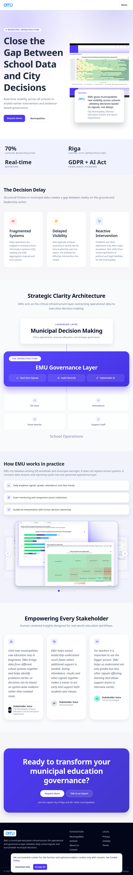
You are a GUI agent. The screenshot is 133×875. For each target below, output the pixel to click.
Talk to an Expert (79, 793)
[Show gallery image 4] (68, 591)
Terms (105, 845)
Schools (73, 840)
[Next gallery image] (125, 553)
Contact (74, 849)
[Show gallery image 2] (62, 591)
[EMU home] (8, 5)
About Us (74, 845)
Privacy (106, 836)
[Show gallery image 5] (71, 591)
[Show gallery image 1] (59, 591)
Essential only (22, 866)
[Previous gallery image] (8, 553)
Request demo (14, 118)
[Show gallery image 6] (74, 591)
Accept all (40, 866)
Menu (124, 4)
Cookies (106, 840)
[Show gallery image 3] (65, 591)
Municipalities (37, 118)
